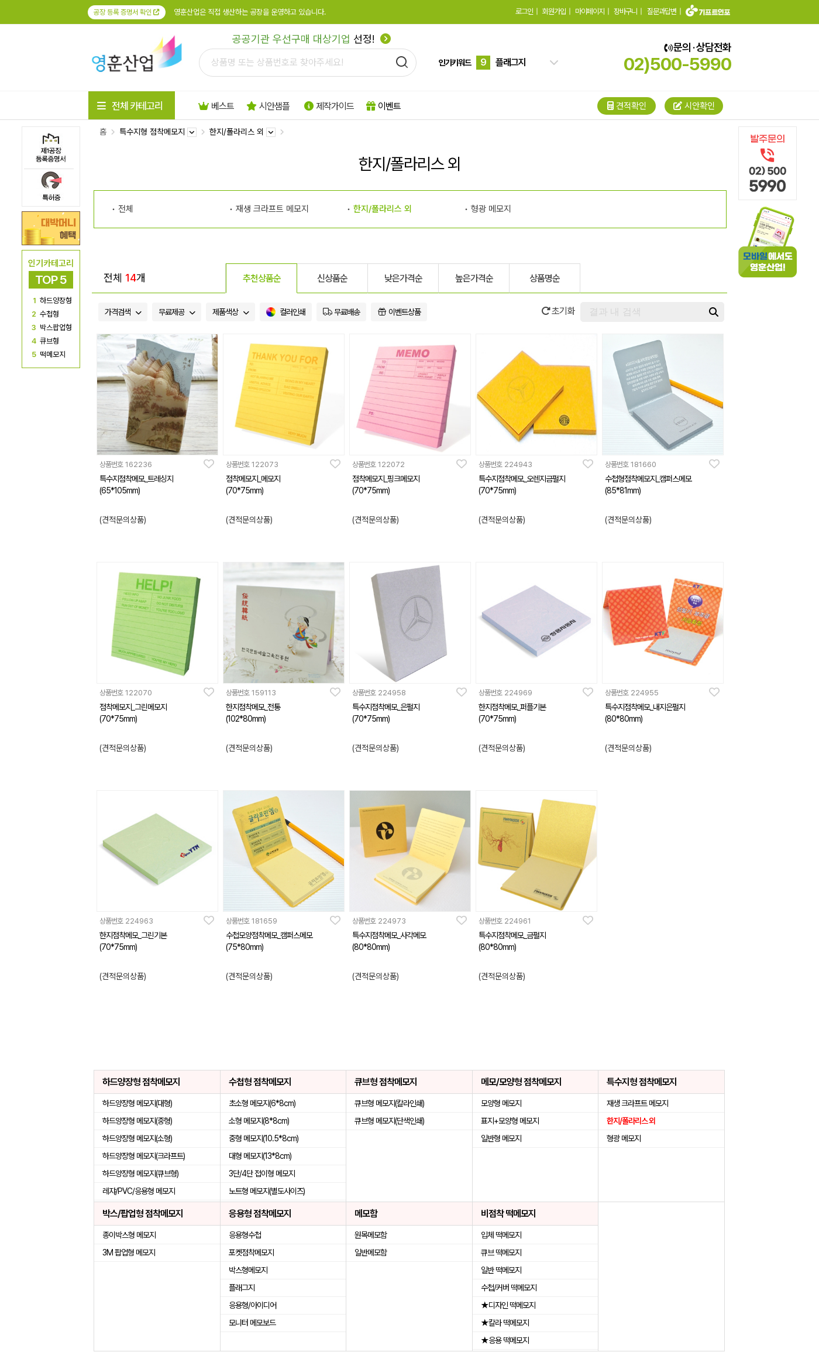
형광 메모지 (491, 209)
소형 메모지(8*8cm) (259, 1120)
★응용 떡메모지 (505, 1340)
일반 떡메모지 (501, 1270)
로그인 (524, 11)
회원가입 (554, 11)
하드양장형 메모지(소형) (137, 1138)
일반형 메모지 (501, 1138)
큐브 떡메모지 (501, 1252)
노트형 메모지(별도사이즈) (267, 1191)
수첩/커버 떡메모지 (508, 1287)
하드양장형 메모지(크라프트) (143, 1156)
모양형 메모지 (501, 1103)
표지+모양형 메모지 (510, 1120)
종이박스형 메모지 (129, 1235)
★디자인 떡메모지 (508, 1305)
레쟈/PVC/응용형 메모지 (138, 1191)
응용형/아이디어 (252, 1305)
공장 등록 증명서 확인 (127, 12)
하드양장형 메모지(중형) (137, 1120)
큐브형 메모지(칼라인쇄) (389, 1103)
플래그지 (241, 1287)
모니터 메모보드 (252, 1322)
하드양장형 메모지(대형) (137, 1103)
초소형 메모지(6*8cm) (262, 1103)
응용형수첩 (245, 1235)
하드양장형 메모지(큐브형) (140, 1173)
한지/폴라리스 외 (382, 209)
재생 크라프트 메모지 (272, 209)
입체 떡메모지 (501, 1235)
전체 (125, 209)
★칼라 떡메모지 (505, 1322)
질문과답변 (661, 11)
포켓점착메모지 (251, 1252)
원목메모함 (371, 1235)
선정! (311, 39)
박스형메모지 (248, 1270)
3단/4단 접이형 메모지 (262, 1173)
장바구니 (625, 11)
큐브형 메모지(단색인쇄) (389, 1120)
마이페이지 (589, 11)
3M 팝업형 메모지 (128, 1252)
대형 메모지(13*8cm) (260, 1156)
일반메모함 (371, 1252)
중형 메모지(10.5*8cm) (263, 1138)
